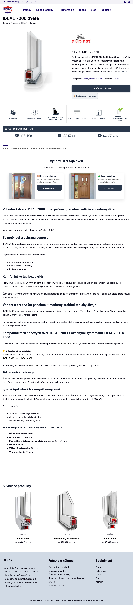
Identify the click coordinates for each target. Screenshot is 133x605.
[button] (54, 9)
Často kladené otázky (59, 574)
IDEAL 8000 (26, 358)
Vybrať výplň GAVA (110, 188)
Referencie (67, 9)
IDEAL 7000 (66, 343)
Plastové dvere (95, 79)
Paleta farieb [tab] (37, 148)
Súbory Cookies (56, 585)
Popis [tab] (5, 148)
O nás (82, 9)
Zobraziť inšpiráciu (49, 188)
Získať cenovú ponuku (101, 88)
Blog (93, 9)
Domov (27, 9)
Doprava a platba (57, 571)
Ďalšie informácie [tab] (19, 148)
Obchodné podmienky (59, 567)
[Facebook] (125, 2)
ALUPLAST (117, 79)
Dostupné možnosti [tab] (56, 148)
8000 (76, 343)
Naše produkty (46, 9)
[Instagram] (129, 2)
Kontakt (106, 9)
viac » (124, 71)
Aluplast (84, 79)
